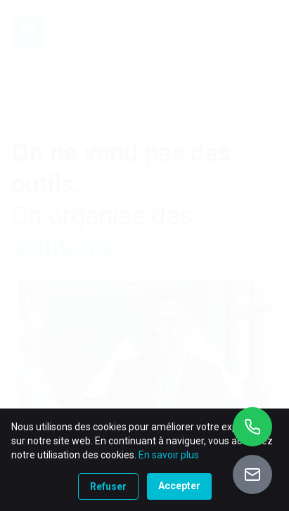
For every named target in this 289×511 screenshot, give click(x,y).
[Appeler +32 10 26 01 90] (252, 426)
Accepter (179, 485)
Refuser (108, 486)
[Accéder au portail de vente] (252, 474)
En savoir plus (169, 454)
